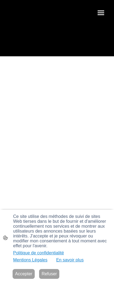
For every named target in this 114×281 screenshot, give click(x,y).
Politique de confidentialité (38, 253)
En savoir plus (70, 260)
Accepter (23, 273)
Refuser (49, 273)
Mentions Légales (30, 260)
